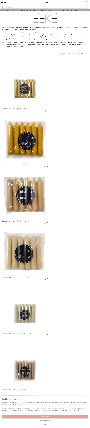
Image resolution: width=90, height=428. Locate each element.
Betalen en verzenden (7, 387)
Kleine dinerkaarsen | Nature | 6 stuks (60, 104)
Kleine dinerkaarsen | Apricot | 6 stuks (60, 155)
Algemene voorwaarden (7, 389)
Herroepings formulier (7, 392)
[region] (33, 421)
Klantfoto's (4, 398)
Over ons (3, 396)
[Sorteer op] (81, 53)
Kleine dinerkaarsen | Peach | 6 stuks (15, 155)
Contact (3, 394)
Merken (3, 401)
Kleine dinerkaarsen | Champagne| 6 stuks (16, 206)
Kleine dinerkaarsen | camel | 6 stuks (15, 361)
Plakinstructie (4, 385)
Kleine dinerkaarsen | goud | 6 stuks (14, 104)
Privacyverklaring (5, 390)
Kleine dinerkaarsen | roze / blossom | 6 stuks (18, 258)
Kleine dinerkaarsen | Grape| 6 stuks (59, 206)
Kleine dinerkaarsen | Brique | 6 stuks (15, 309)
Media (2, 400)
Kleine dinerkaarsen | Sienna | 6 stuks (60, 258)
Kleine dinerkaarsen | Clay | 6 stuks (59, 309)
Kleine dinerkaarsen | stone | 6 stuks (59, 361)
